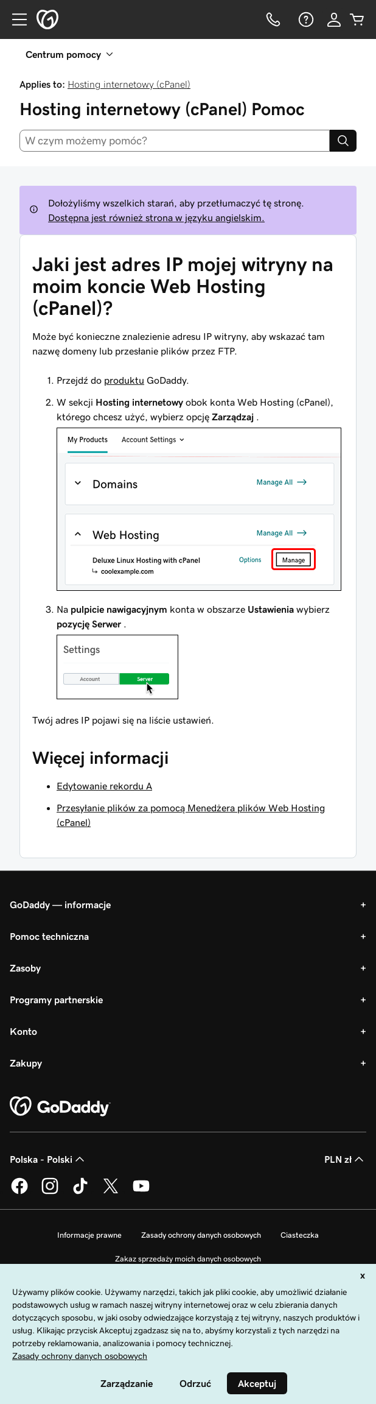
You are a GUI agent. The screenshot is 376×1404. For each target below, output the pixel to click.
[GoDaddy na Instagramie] (50, 1192)
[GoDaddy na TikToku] (80, 1192)
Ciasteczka (299, 1235)
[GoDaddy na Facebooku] (19, 1192)
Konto (23, 1031)
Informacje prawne (89, 1235)
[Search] (343, 141)
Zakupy (26, 1063)
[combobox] (174, 140)
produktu (124, 380)
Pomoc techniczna (49, 936)
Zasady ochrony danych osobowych (201, 1235)
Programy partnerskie (56, 999)
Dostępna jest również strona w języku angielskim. (156, 217)
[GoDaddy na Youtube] (141, 1192)
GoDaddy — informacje (60, 904)
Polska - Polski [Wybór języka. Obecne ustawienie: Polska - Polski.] (48, 1159)
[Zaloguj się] (334, 19)
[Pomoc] (305, 19)
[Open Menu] (14, 19)
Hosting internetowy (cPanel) (129, 84)
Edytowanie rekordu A (104, 786)
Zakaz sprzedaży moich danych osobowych (188, 1259)
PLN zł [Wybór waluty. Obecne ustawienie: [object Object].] (345, 1159)
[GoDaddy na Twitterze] (110, 1192)
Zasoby (25, 968)
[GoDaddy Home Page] (60, 1106)
